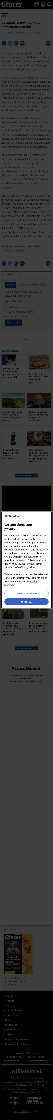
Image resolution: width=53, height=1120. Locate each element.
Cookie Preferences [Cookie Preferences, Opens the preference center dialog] (26, 593)
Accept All (27, 601)
